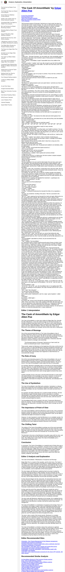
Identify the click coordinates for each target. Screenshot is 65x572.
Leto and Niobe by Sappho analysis (30, 567)
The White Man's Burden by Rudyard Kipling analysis (8, 46)
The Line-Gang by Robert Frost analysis (31, 563)
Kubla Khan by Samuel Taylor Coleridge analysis (9, 70)
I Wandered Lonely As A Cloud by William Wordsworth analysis (9, 42)
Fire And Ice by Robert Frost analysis (8, 8)
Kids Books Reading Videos (8, 95)
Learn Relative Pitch (6, 100)
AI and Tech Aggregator (27, 15)
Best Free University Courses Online (8, 91)
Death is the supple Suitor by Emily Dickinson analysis (8, 19)
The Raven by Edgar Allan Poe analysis (9, 50)
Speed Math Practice (6, 105)
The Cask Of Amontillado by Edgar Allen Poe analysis (8, 61)
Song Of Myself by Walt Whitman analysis (7, 34)
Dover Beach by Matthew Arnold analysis (7, 15)
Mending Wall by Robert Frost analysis (9, 31)
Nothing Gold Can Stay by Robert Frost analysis (8, 74)
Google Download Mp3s (7, 88)
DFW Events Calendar (7, 97)
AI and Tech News (6, 86)
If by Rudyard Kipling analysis (9, 77)
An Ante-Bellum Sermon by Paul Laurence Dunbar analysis (36, 559)
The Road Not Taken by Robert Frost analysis (9, 11)
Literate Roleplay (5, 102)
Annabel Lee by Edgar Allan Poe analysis (8, 53)
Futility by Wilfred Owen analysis (29, 568)
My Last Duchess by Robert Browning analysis (8, 27)
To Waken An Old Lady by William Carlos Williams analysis (36, 562)
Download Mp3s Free (27, 17)
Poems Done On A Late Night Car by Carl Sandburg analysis (37, 570)
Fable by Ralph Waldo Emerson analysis (32, 566)
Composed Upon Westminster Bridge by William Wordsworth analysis (9, 66)
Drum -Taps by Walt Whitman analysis (31, 560)
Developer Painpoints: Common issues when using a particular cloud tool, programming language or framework (40, 544)
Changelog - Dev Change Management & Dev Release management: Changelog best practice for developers (39, 542)
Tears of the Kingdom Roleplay (29, 18)
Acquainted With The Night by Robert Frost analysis (9, 23)
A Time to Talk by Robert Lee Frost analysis (32, 571)
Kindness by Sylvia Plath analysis (30, 564)
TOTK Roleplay (25, 21)
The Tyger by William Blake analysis (8, 57)
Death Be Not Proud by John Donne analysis (8, 38)
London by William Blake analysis (7, 80)
